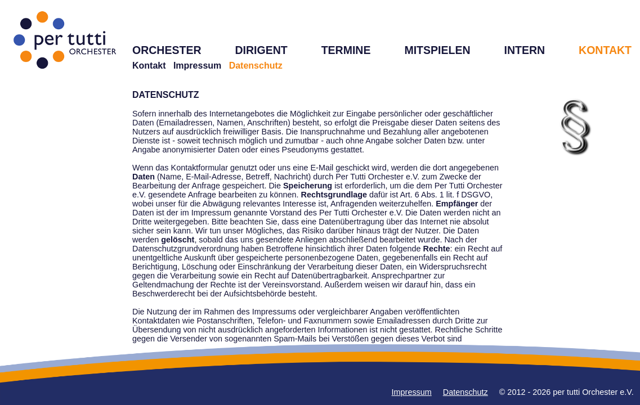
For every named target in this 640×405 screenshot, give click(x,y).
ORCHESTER (167, 50)
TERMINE (346, 50)
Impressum (197, 65)
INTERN (524, 50)
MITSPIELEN (437, 50)
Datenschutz (465, 392)
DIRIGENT (261, 50)
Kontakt (149, 65)
